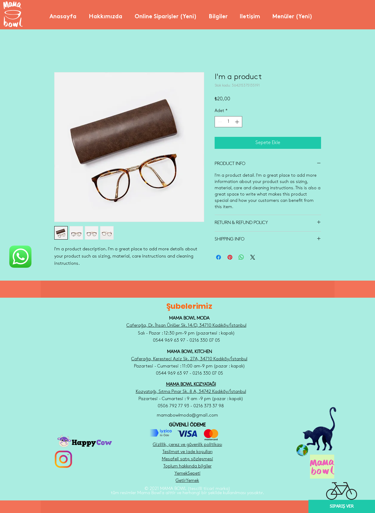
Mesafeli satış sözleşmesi (187, 459)
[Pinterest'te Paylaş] (230, 257)
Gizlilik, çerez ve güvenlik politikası (187, 445)
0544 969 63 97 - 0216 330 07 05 (189, 373)
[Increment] (237, 121)
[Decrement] (219, 121)
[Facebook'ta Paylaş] (218, 257)
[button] (106, 14)
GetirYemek (187, 481)
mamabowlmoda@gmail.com (187, 415)
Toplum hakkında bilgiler (187, 466)
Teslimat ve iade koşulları (187, 452)
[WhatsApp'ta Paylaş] (241, 257)
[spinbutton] (228, 121)
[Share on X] (252, 257)
